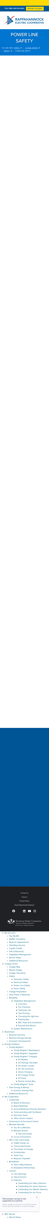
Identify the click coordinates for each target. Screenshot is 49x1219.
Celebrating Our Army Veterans (32, 1186)
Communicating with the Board (27, 1112)
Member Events (21, 1130)
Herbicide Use (24, 1010)
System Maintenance (23, 1028)
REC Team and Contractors (30, 1022)
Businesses (9, 1032)
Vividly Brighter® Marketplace (27, 1050)
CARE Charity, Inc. (22, 1143)
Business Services (17, 1035)
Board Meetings (21, 1106)
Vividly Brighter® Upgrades (25, 1053)
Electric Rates (15, 957)
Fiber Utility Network (23, 1164)
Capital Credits (15, 948)
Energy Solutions (12, 1044)
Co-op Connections (22, 1137)
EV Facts (22, 1078)
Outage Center (11, 964)
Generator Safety (21, 979)
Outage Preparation (18, 991)
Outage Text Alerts (17, 973)
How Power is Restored (19, 994)
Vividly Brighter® (16, 1047)
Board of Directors (22, 1103)
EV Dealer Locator (26, 1065)
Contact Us (24, 893)
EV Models (23, 1059)
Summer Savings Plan (23, 1090)
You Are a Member (22, 1127)
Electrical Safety (21, 982)
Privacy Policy (24, 901)
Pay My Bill (14, 936)
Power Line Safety (22, 985)
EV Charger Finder (26, 1075)
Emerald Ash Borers (27, 1025)
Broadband (14, 1161)
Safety (12, 976)
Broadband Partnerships (24, 1167)
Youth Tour (18, 1155)
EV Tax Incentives (26, 1069)
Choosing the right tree (28, 1016)
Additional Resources (18, 960)
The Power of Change (23, 1149)
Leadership (14, 1099)
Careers (24, 897)
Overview (22, 1004)
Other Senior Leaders (23, 1118)
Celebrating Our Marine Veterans (33, 1189)
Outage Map (14, 967)
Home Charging (25, 1072)
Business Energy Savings (20, 1038)
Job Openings (20, 1174)
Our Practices (24, 1007)
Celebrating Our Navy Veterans (32, 1183)
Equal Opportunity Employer (24, 905)
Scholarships (19, 1152)
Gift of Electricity (16, 951)
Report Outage (15, 970)
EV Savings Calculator (28, 1062)
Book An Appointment (19, 942)
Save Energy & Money (19, 1087)
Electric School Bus (26, 1081)
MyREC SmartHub (17, 939)
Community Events (22, 1146)
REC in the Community (19, 1140)
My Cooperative (12, 1096)
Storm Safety (19, 988)
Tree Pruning (24, 1013)
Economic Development (20, 1041)
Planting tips (23, 1019)
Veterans (18, 1180)
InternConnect (20, 1177)
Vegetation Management (20, 954)
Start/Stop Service (17, 945)
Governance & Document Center (24, 1121)
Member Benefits (16, 1124)
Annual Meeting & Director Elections (30, 1109)
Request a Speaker (22, 1158)
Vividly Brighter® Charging (25, 1056)
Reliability (13, 998)
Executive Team (21, 1115)
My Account (10, 933)
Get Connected (25, 1133)
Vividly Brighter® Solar (23, 1084)
